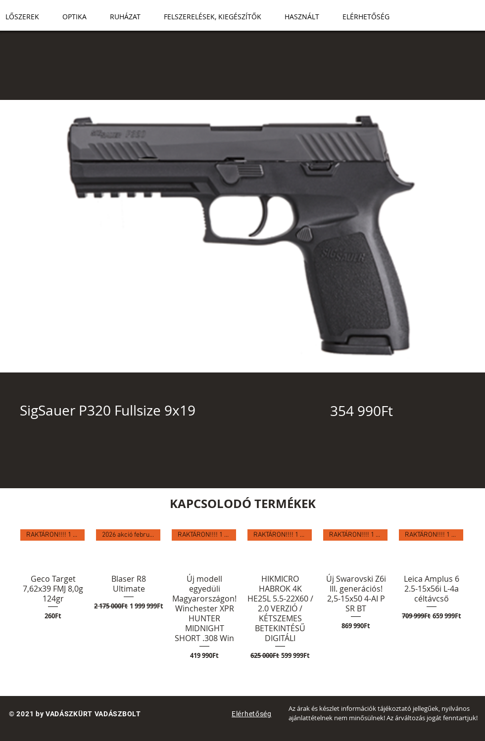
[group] (242, 595)
